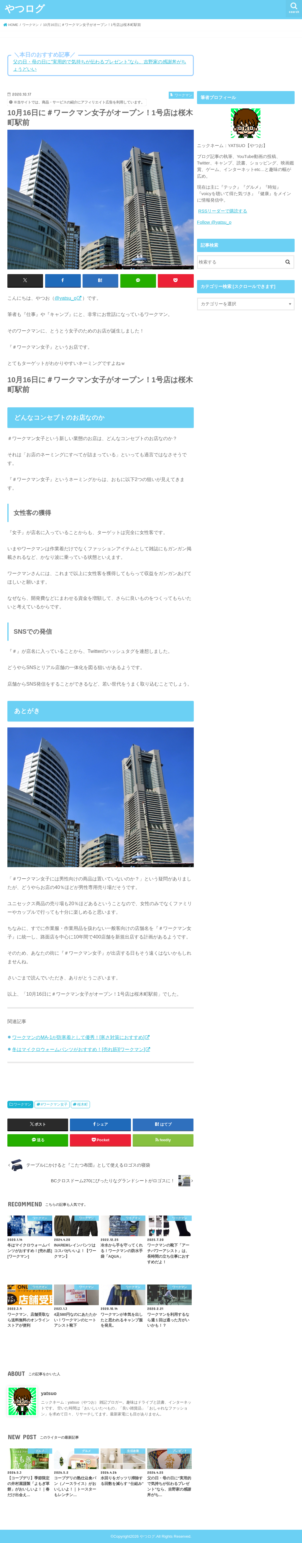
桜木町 (82, 1104)
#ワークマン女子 (54, 1104)
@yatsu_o (65, 298)
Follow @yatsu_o (214, 222)
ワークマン (22, 1104)
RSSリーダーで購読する (222, 211)
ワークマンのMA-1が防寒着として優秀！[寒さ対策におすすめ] (78, 1037)
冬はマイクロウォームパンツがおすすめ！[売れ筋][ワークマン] (78, 1049)
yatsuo (49, 1393)
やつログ (25, 8)
